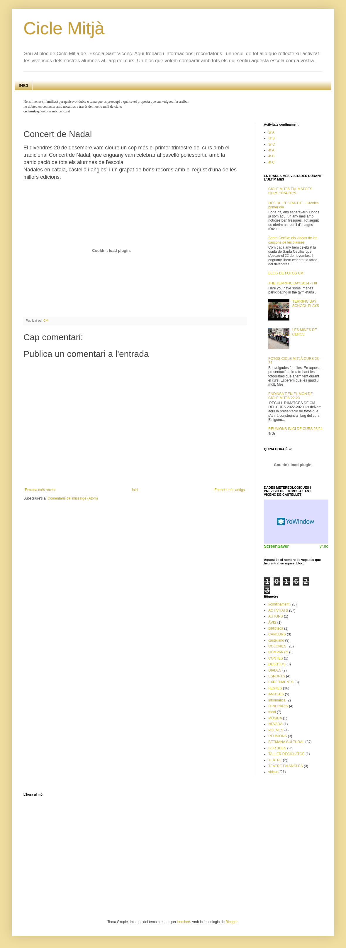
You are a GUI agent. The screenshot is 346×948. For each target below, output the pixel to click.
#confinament (278, 604)
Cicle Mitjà (64, 28)
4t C (271, 162)
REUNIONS (277, 736)
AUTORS (275, 616)
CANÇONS (277, 634)
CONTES (275, 658)
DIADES (274, 670)
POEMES (275, 730)
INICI (23, 85)
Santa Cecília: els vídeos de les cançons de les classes (292, 240)
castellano (276, 640)
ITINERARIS (278, 706)
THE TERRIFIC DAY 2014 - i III (292, 283)
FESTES (275, 688)
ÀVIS (272, 622)
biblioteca (275, 628)
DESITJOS (277, 664)
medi (272, 712)
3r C (271, 144)
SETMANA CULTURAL (286, 742)
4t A (271, 150)
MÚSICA (275, 718)
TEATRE (275, 760)
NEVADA (275, 724)
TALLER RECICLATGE (286, 754)
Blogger (231, 922)
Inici (135, 490)
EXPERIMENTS (281, 682)
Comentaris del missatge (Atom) (73, 498)
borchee (183, 922)
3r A (271, 132)
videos (273, 772)
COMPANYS (278, 652)
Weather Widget (296, 522)
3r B (271, 138)
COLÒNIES (277, 646)
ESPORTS (276, 676)
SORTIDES (277, 748)
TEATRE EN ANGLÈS (285, 766)
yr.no (324, 546)
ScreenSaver (276, 546)
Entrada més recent (40, 490)
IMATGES (276, 694)
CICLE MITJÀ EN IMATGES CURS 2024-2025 (290, 191)
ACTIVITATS (278, 610)
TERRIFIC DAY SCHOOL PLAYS (305, 303)
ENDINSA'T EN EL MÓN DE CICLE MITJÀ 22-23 (290, 396)
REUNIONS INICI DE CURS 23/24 (295, 429)
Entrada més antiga (229, 490)
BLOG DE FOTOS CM (285, 273)
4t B (271, 156)
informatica (277, 700)
